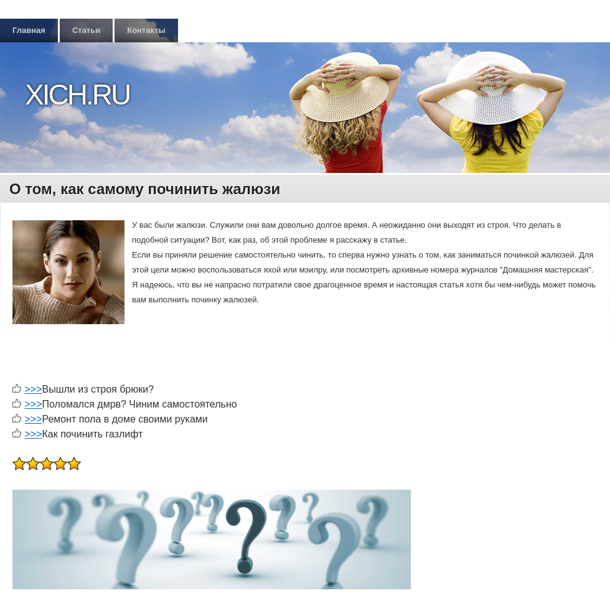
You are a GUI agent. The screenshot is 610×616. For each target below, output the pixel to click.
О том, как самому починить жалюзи (144, 188)
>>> (33, 389)
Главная (28, 30)
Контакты (146, 30)
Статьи (86, 30)
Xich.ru (77, 94)
